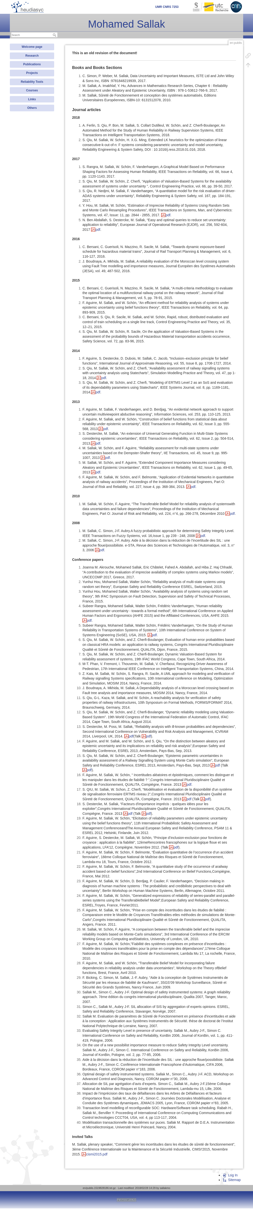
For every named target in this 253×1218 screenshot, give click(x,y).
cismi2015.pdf (96, 1154)
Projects (32, 73)
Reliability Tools (32, 81)
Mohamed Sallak (126, 24)
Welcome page (32, 47)
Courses (32, 90)
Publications (32, 64)
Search (55, 35)
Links (32, 99)
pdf (168, 215)
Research (32, 55)
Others (32, 108)
